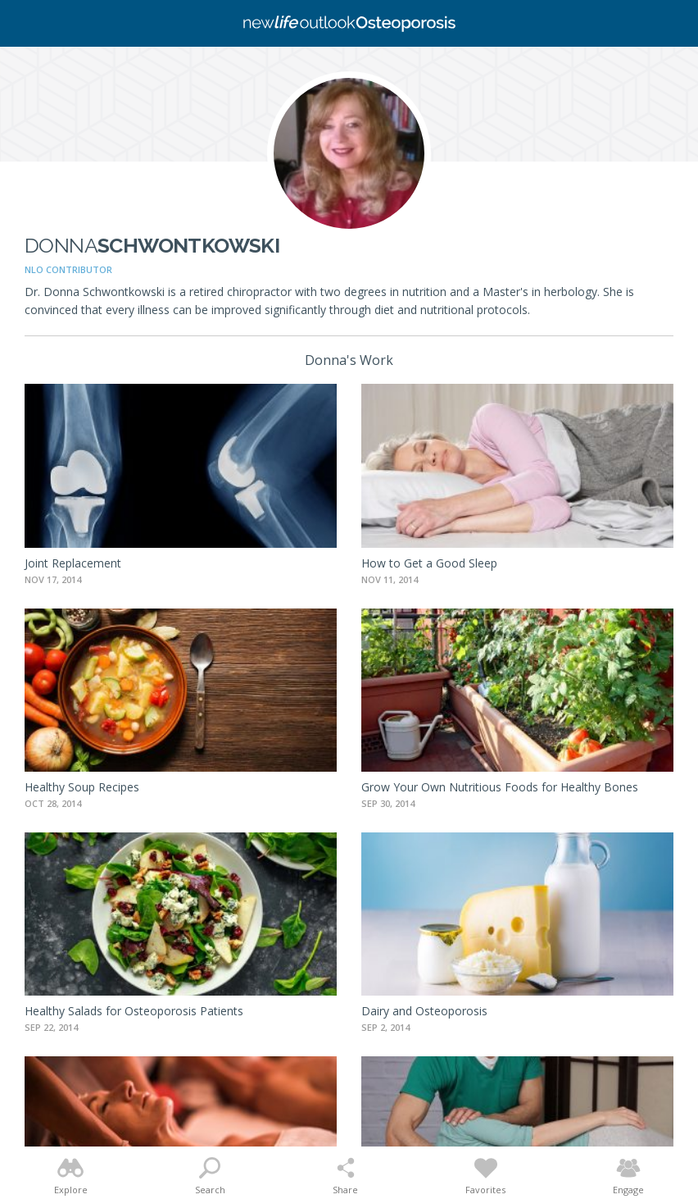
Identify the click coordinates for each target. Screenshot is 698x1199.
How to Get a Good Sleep (429, 563)
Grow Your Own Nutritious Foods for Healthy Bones (499, 787)
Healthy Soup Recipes (82, 787)
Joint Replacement (73, 563)
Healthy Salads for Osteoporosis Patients (134, 1011)
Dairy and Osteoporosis (424, 1011)
